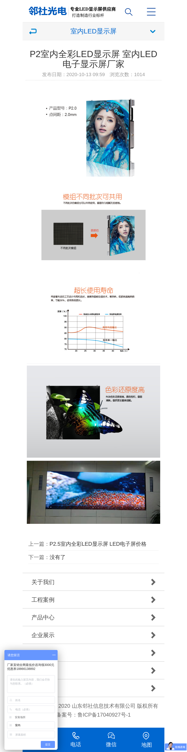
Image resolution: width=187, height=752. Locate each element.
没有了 (58, 557)
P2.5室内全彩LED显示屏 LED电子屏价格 (98, 544)
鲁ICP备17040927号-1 (104, 715)
